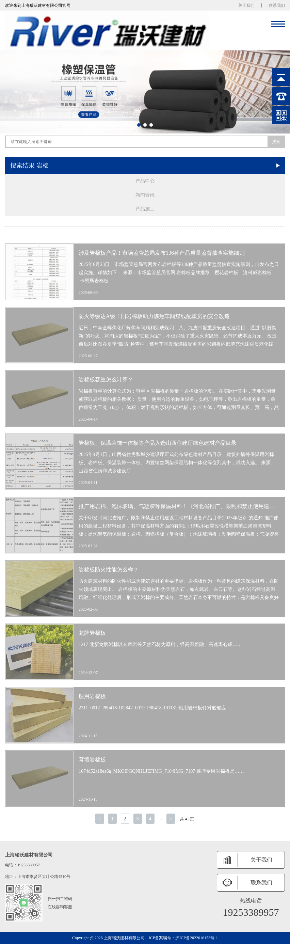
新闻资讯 (145, 195)
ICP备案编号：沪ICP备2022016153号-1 (183, 937)
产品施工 (145, 208)
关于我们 (246, 5)
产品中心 (145, 181)
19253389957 (28, 865)
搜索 (276, 141)
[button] (139, 125)
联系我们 (277, 5)
